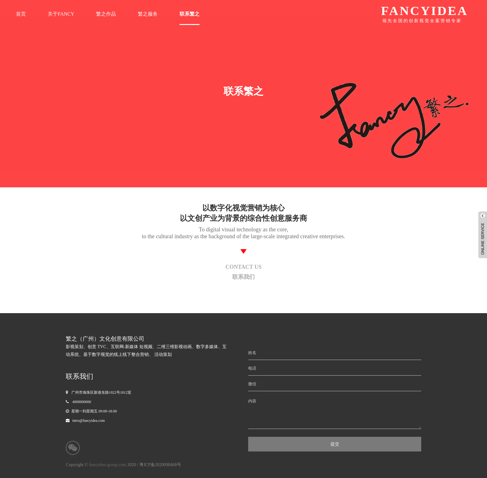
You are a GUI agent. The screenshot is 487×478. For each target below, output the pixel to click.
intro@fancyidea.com (88, 420)
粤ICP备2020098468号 (160, 464)
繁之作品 (106, 14)
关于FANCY (61, 14)
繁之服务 (148, 14)
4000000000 (81, 402)
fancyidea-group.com (108, 464)
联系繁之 (190, 14)
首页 (21, 14)
